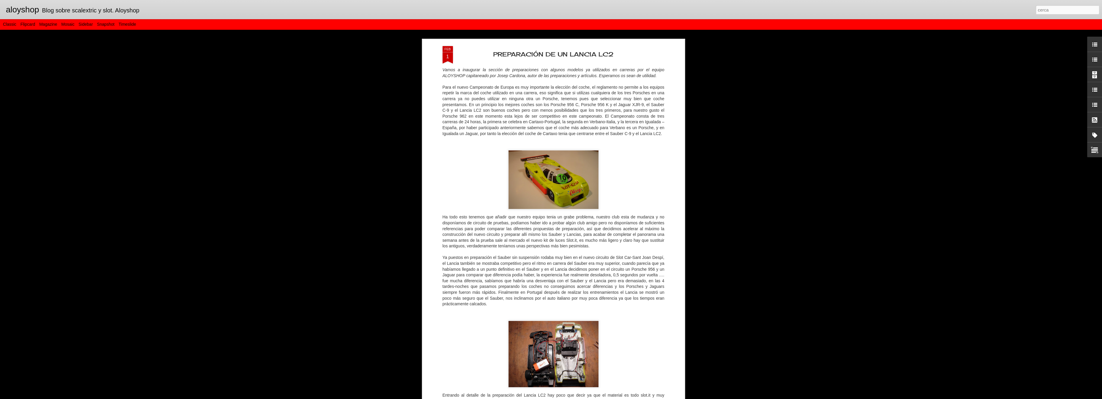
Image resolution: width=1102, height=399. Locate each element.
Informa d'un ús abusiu (601, 396)
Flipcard (27, 24)
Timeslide (127, 24)
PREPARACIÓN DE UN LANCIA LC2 (553, 39)
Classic (9, 24)
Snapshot (105, 24)
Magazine (48, 24)
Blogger (577, 396)
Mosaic (67, 24)
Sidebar (86, 24)
